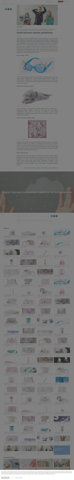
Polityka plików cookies (18, 477)
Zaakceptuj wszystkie (5, 477)
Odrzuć (12, 477)
